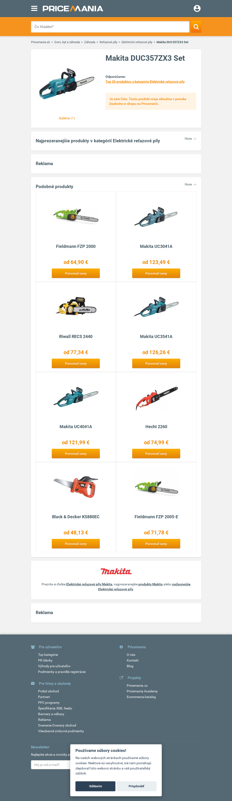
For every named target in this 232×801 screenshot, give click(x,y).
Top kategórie (48, 655)
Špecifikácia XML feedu (55, 708)
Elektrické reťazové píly (137, 42)
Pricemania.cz (137, 685)
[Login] (197, 9)
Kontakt (133, 660)
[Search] (196, 26)
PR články (45, 660)
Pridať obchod (48, 691)
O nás (131, 655)
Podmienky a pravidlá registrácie (62, 672)
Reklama (44, 720)
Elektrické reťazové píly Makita (89, 584)
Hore (188, 138)
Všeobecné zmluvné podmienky (61, 731)
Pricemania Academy (142, 691)
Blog (130, 666)
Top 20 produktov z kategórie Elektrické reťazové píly (145, 81)
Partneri (44, 697)
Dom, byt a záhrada (67, 42)
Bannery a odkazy (51, 714)
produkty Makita (150, 584)
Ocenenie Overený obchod (57, 725)
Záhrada (89, 42)
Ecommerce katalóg (141, 697)
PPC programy (49, 702)
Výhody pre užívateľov (54, 666)
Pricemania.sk (40, 42)
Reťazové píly (108, 42)
